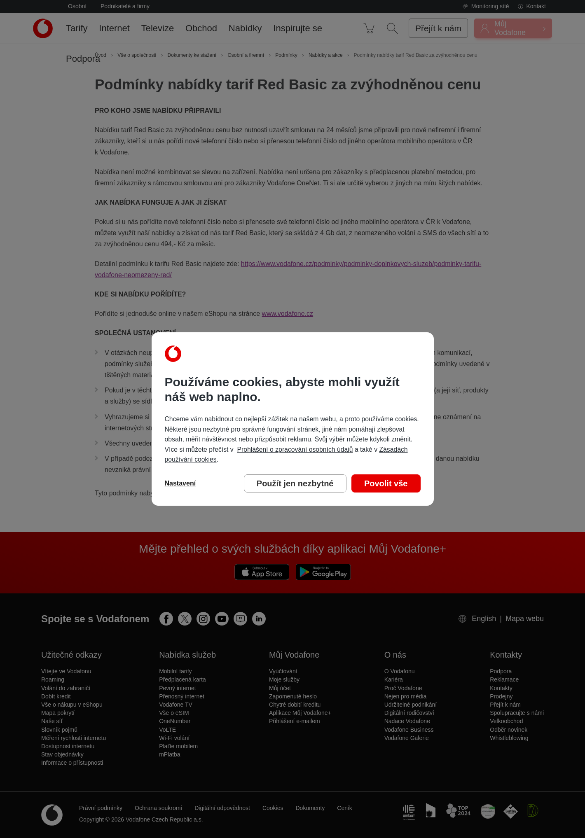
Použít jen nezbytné (295, 483)
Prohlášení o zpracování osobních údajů (295, 449)
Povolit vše (386, 483)
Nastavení (180, 483)
